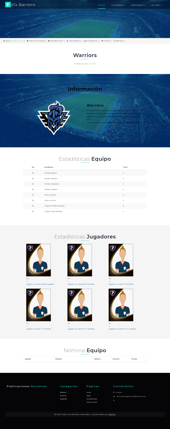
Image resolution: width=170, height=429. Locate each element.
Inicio (89, 392)
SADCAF (112, 414)
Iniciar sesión (92, 402)
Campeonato (138, 5)
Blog (88, 396)
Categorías (118, 5)
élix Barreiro (20, 5)
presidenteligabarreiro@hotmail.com (131, 396)
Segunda (63, 399)
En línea (156, 5)
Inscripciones (92, 399)
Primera (63, 396)
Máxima (101, 5)
